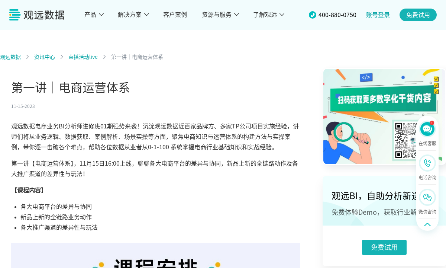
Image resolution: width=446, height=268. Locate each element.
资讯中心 (44, 57)
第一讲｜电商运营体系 (137, 57)
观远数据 (10, 57)
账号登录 (378, 15)
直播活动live (83, 57)
